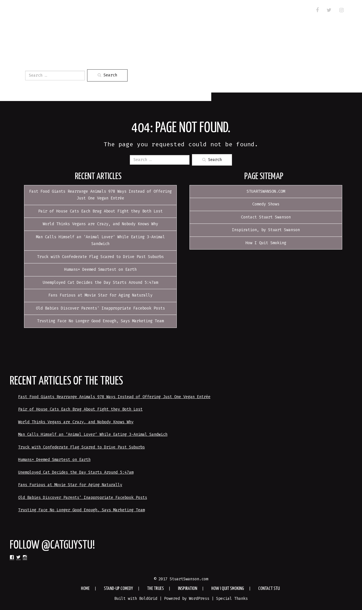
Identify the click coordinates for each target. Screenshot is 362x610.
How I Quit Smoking (194, 11)
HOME (30, 11)
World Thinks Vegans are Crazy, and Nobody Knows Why (100, 224)
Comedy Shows (265, 204)
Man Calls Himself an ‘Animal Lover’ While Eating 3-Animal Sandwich (92, 434)
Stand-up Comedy (68, 11)
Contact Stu (40, 18)
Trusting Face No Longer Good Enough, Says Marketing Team (100, 321)
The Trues (110, 11)
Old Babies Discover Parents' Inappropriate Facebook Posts (100, 308)
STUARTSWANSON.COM (266, 191)
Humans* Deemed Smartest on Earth (100, 269)
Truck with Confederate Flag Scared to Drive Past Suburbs (100, 256)
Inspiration (146, 11)
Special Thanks (232, 598)
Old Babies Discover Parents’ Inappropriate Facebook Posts (82, 497)
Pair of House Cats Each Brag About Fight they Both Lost (100, 211)
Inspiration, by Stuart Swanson (266, 229)
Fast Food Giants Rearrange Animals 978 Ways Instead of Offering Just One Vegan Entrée (114, 396)
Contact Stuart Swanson (266, 217)
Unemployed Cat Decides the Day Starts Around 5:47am (100, 282)
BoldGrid (148, 598)
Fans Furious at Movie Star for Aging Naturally (100, 295)
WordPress (199, 598)
